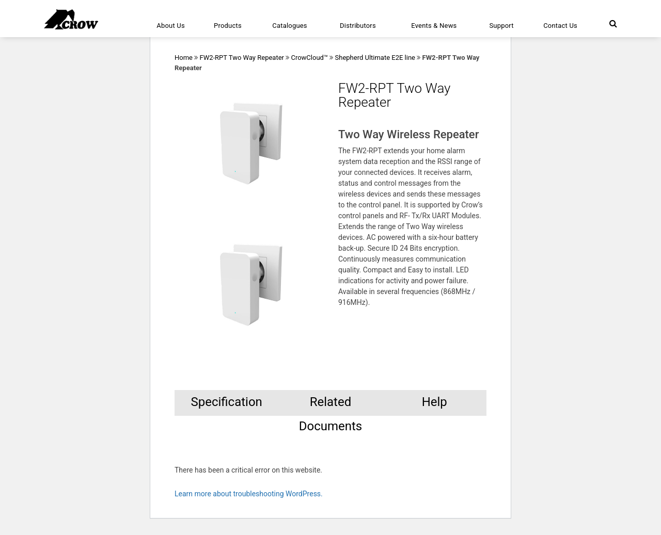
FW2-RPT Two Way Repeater (241, 57)
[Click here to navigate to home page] (71, 19)
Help (434, 402)
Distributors (358, 25)
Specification (226, 402)
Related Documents (331, 405)
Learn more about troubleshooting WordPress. (249, 494)
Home (184, 57)
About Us (170, 25)
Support (501, 25)
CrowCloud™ (309, 57)
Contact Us (560, 25)
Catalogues (289, 25)
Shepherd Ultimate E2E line (375, 57)
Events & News (434, 25)
